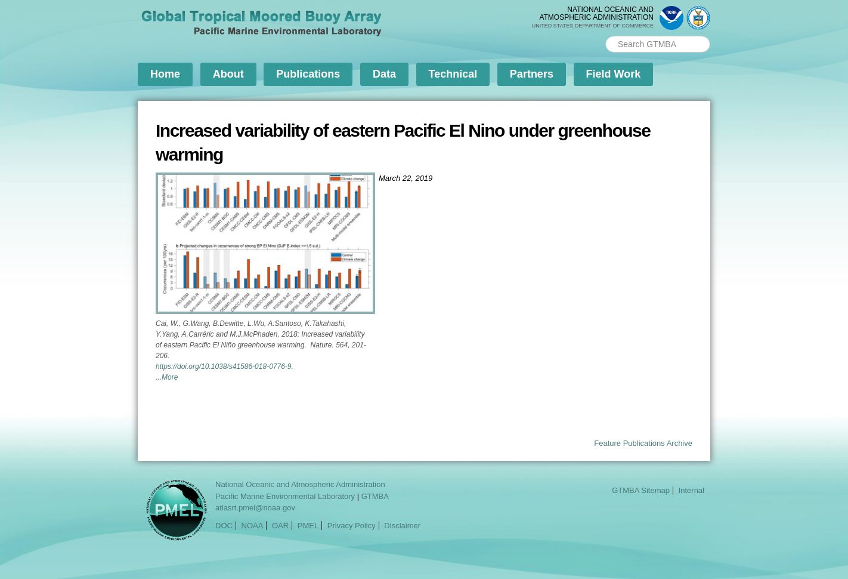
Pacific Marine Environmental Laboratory (285, 496)
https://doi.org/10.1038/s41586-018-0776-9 (224, 366)
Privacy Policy (351, 525)
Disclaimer (402, 525)
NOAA (253, 525)
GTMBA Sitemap (641, 490)
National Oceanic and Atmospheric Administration (300, 484)
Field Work (613, 74)
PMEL (308, 525)
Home (165, 74)
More (170, 377)
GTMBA (375, 496)
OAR (280, 525)
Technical (453, 74)
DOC (224, 525)
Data (384, 74)
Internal (691, 490)
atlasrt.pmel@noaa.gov (255, 507)
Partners (531, 74)
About (228, 74)
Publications (308, 74)
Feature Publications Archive (643, 443)
